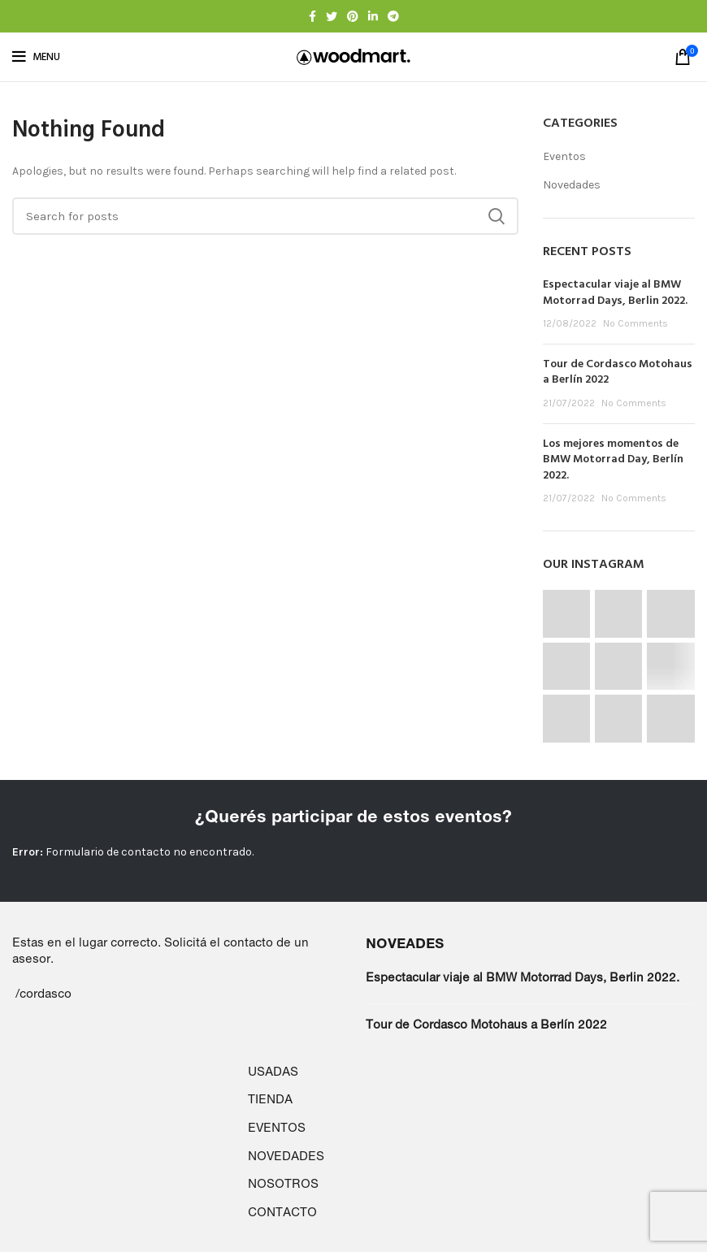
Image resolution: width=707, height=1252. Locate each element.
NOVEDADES (286, 1156)
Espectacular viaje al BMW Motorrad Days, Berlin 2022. (615, 292)
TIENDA (270, 1099)
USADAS (273, 1071)
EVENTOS (277, 1127)
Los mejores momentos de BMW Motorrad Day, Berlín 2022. (613, 460)
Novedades (572, 185)
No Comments (635, 323)
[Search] (265, 216)
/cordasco (43, 993)
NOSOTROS (283, 1183)
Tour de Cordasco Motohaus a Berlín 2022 (617, 372)
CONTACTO (282, 1212)
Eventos (564, 156)
